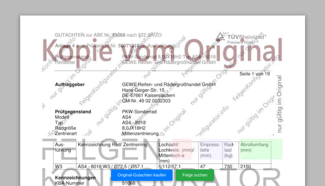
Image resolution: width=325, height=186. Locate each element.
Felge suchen (195, 175)
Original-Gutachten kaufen (142, 175)
